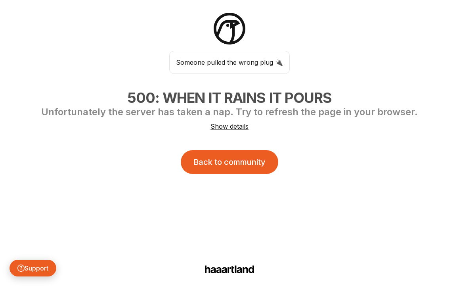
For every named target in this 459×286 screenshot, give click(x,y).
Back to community (229, 162)
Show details (229, 126)
